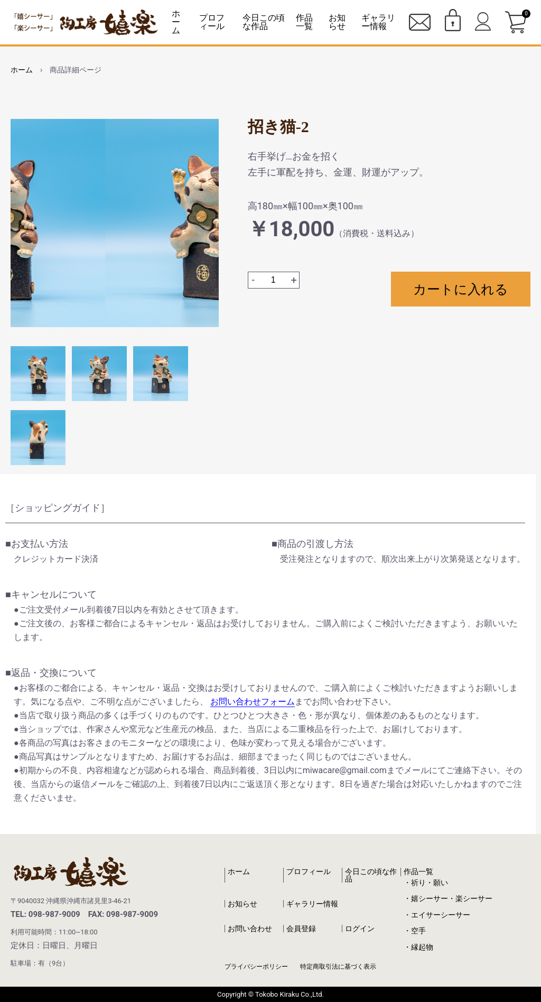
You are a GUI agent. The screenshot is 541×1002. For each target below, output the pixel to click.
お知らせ (337, 22)
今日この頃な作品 (263, 22)
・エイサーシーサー (437, 915)
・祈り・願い (426, 882)
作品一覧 (418, 871)
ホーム (176, 21)
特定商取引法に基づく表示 (338, 966)
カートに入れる (460, 289)
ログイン (360, 928)
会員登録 (301, 928)
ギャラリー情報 (378, 22)
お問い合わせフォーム (252, 702)
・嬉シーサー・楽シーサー (448, 898)
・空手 (415, 930)
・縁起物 (418, 947)
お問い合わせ (250, 928)
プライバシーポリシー (256, 966)
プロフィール (212, 22)
